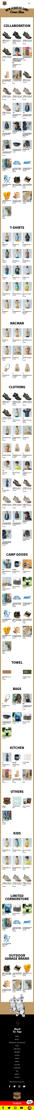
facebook (9, 1086)
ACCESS (17, 1055)
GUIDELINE (17, 1068)
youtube (24, 1086)
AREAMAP (17, 1052)
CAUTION (17, 1065)
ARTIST (17, 1039)
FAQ (17, 1071)
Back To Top (17, 1026)
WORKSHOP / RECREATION (17, 1042)
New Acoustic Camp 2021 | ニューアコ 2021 (5, 3)
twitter (14, 1086)
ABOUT (17, 1074)
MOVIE (17, 1061)
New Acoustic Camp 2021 (17, 1096)
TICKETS (17, 1077)
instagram (19, 1086)
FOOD (17, 1046)
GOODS (17, 1058)
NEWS (17, 1036)
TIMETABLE (17, 1049)
